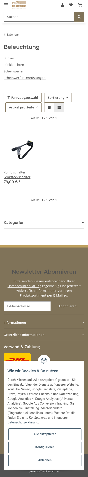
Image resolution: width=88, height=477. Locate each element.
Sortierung (56, 97)
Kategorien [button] (14, 222)
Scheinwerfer (14, 71)
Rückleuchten (14, 65)
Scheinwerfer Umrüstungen (25, 78)
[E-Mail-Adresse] (27, 306)
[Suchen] (39, 17)
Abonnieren (67, 306)
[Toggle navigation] (6, 3)
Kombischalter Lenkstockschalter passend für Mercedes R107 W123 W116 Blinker (21, 174)
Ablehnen (44, 460)
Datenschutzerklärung (24, 286)
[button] (62, 4)
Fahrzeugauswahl (22, 97)
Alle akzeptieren (44, 434)
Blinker (9, 58)
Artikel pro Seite (21, 107)
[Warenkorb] (79, 4)
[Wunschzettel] (71, 4)
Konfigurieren (44, 447)
